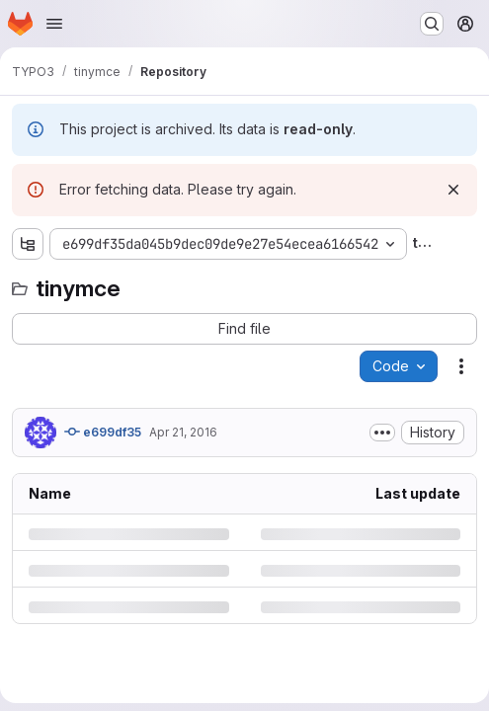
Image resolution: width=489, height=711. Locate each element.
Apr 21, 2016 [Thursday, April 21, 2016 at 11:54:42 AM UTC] (183, 432)
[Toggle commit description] (382, 432)
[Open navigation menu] (54, 24)
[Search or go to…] (432, 24)
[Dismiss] (453, 189)
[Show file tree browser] (27, 244)
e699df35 (102, 431)
